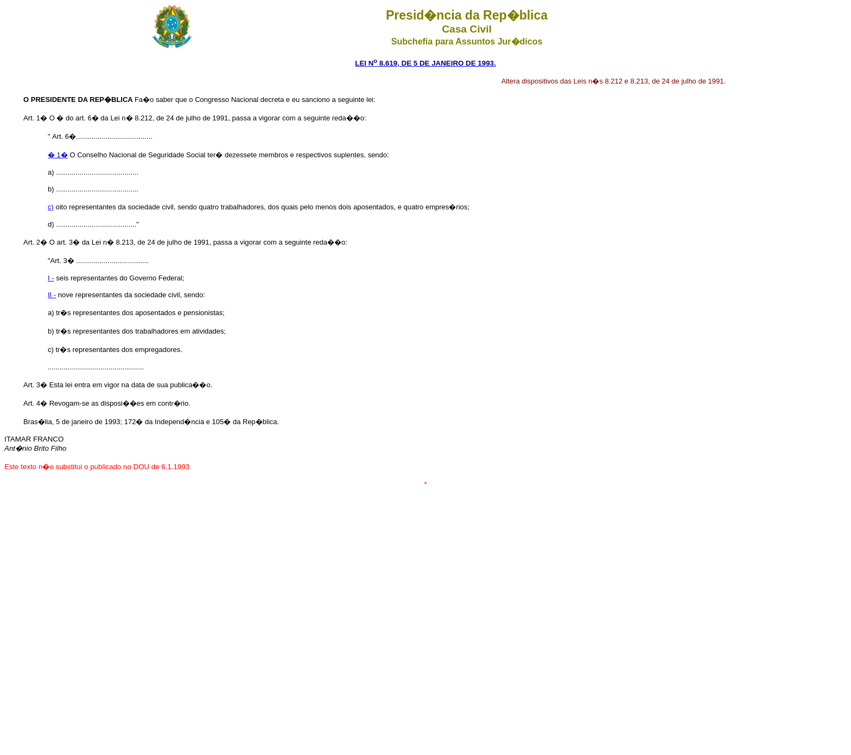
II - (52, 295)
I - (51, 278)
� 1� (58, 155)
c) (51, 207)
